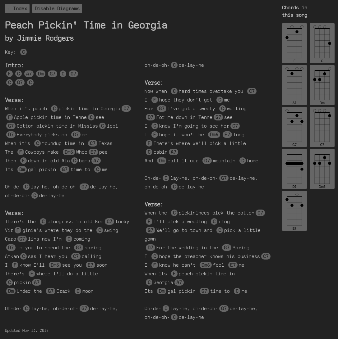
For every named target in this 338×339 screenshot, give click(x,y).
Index (20, 8)
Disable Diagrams (57, 8)
